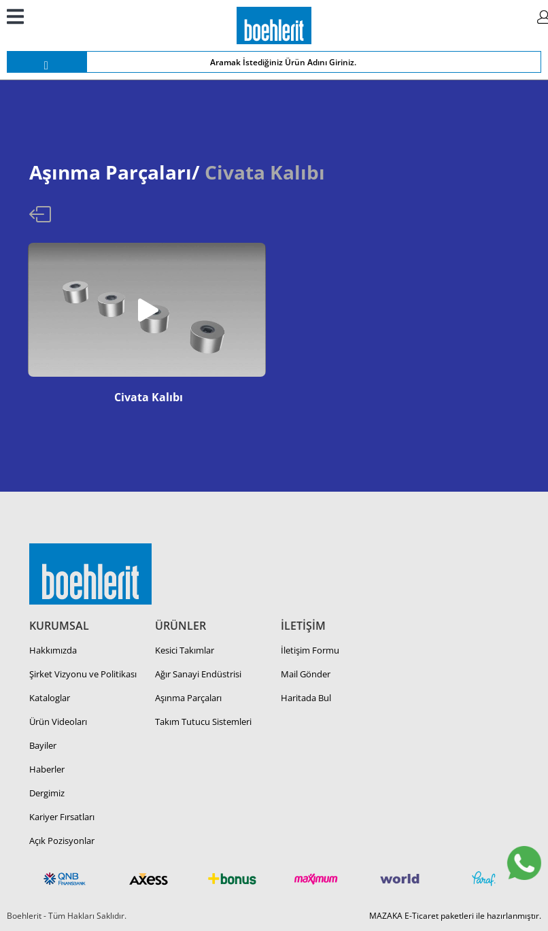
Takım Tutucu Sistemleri (203, 721)
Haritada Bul (306, 698)
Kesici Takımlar (184, 650)
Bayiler (42, 745)
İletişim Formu (310, 650)
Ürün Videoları (58, 721)
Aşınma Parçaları (188, 698)
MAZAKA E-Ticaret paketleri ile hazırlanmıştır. (455, 915)
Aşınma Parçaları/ (114, 172)
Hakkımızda (53, 650)
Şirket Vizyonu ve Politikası (83, 674)
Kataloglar (49, 698)
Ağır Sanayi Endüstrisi (198, 674)
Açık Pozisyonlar (62, 840)
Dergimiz (47, 793)
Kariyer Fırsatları (62, 817)
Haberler (47, 769)
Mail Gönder (305, 674)
